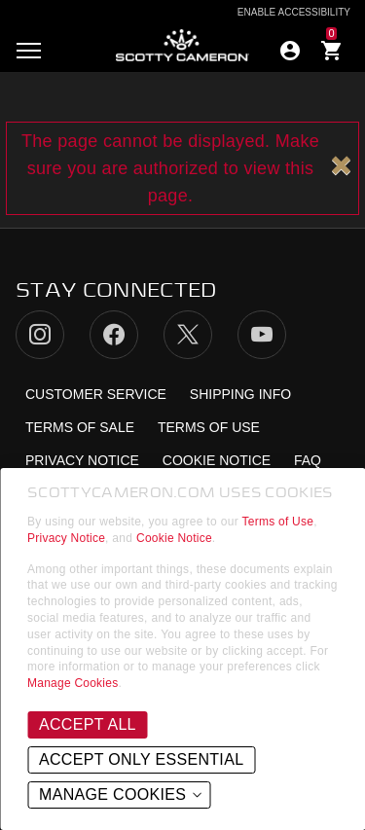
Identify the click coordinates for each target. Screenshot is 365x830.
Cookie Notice (174, 538)
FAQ (307, 460)
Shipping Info (240, 394)
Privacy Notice (66, 538)
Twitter (188, 334)
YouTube (261, 334)
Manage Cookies (72, 683)
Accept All (87, 724)
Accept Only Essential (141, 759)
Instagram (40, 334)
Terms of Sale (79, 427)
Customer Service (95, 394)
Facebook (114, 334)
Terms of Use (278, 521)
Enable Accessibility (293, 13)
